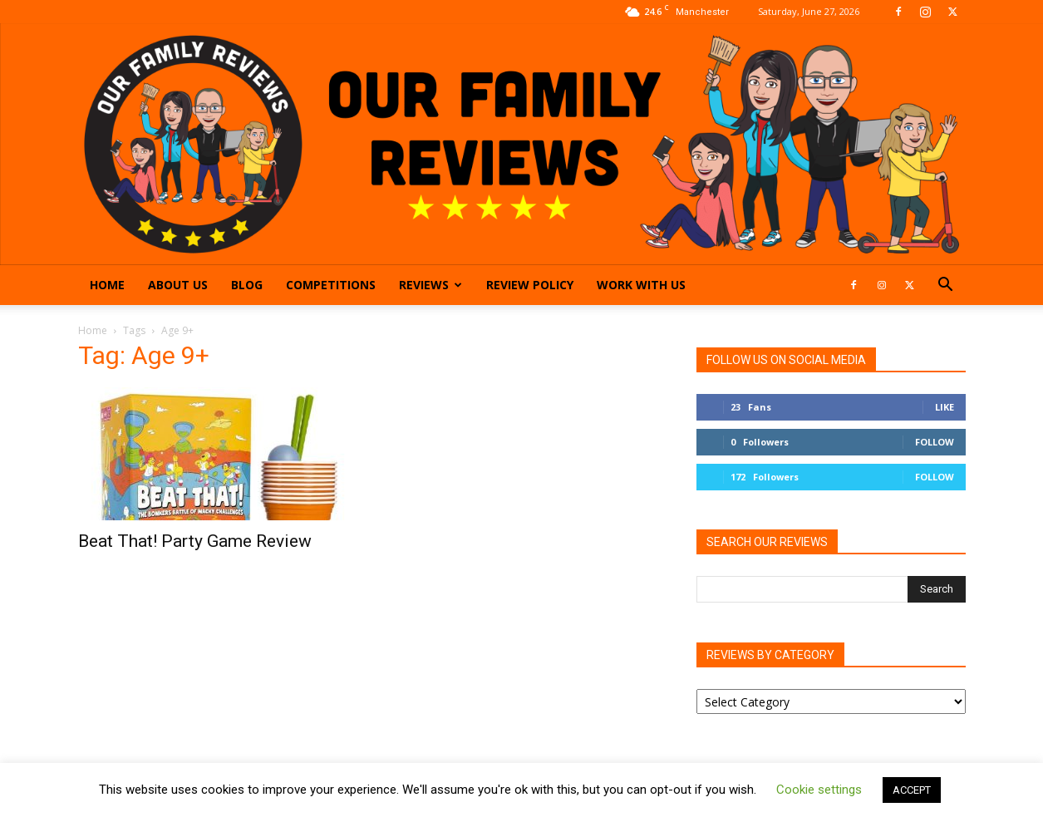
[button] (946, 286)
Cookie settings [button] (819, 789)
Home (107, 285)
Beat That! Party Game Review (195, 541)
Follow (934, 442)
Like (944, 407)
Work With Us (641, 285)
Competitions (331, 285)
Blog (247, 285)
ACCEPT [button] (912, 790)
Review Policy (529, 285)
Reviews (430, 285)
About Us (178, 285)
